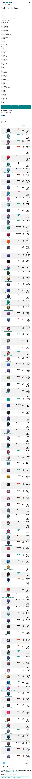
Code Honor (8, 576)
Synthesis (8, 258)
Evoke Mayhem (8, 321)
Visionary (4, 103)
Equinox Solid (8, 654)
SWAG (4, 101)
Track (4, 102)
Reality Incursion (8, 714)
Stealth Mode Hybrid (8, 249)
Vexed (8, 189)
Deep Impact (8, 315)
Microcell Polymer (6, 31)
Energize (8, 610)
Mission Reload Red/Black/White (8, 597)
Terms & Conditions (11, 777)
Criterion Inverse (8, 634)
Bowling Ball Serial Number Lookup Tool (9, 776)
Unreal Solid (8, 304)
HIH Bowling (5, 71)
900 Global (5, 49)
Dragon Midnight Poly (8, 263)
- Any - (4, 115)
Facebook (19, 777)
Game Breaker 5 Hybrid (8, 172)
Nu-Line (4, 86)
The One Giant (8, 201)
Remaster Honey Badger (8, 569)
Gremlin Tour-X (8, 212)
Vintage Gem (8, 678)
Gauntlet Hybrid (8, 539)
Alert (8, 603)
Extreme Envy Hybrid (8, 666)
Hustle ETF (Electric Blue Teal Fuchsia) (8, 690)
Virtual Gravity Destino (8, 355)
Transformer (8, 349)
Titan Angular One (8, 447)
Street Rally (8, 440)
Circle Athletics (5, 59)
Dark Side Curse (8, 361)
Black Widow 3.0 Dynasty (8, 372)
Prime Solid (8, 478)
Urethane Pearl (5, 29)
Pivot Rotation (8, 407)
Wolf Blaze (8, 159)
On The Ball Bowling (6, 87)
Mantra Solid (8, 739)
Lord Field (5, 79)
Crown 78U (8, 420)
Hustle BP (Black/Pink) (8, 331)
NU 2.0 (8, 512)
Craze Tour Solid (8, 298)
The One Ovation (8, 746)
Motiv (4, 83)
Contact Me (20, 776)
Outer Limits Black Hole (8, 386)
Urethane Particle (6, 37)
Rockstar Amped (8, 591)
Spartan (8, 367)
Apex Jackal (8, 392)
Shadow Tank (8, 642)
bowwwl (2, 4)
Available (4, 121)
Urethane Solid (5, 27)
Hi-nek (4, 70)
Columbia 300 (5, 60)
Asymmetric (5, 44)
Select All (2, 48)
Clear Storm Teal (8, 402)
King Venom (8, 582)
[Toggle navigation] (30, 2)
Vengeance (8, 342)
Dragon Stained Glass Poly (8, 310)
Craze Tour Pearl (8, 292)
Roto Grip (4, 95)
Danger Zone (8, 426)
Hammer (4, 68)
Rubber (4, 38)
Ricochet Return (8, 616)
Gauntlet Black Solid (8, 545)
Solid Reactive (5, 22)
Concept (8, 224)
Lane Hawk (5, 75)
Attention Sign (8, 460)
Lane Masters (5, 76)
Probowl (4, 91)
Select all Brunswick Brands (16, 105)
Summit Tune (8, 684)
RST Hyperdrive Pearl (8, 696)
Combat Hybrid (8, 230)
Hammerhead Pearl (8, 379)
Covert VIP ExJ (8, 132)
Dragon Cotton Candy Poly (8, 269)
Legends (4, 78)
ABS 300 (4, 51)
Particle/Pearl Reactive (7, 34)
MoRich (4, 82)
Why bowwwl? (26, 776)
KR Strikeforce (5, 72)
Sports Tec (5, 98)
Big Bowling (5, 56)
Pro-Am (4, 90)
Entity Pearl (8, 518)
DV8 (3, 62)
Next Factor (8, 414)
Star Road (8, 660)
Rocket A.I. (8, 144)
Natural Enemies (6, 84)
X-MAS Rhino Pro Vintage (8, 550)
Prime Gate (8, 557)
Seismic (4, 97)
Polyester (4, 35)
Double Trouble (8, 166)
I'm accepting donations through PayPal (12, 771)
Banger (4, 55)
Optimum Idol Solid (8, 673)
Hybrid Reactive (6, 25)
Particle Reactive (6, 33)
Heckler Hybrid (8, 525)
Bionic (8, 218)
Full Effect (8, 178)
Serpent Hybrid (8, 275)
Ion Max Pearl (8, 207)
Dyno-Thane (5, 63)
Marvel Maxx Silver (8, 733)
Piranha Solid (8, 244)
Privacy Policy (4, 777)
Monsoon (8, 138)
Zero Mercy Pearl (8, 506)
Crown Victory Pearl (8, 237)
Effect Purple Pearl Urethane (8, 701)
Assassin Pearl (8, 286)
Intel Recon (8, 623)
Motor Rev (8, 454)
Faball (4, 67)
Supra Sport (8, 195)
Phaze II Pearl (8, 533)
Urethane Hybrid (6, 30)
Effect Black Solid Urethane (8, 707)
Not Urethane (5, 26)
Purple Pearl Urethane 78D (8, 183)
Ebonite (4, 64)
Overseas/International (7, 112)
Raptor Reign (8, 648)
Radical (4, 94)
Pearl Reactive (5, 23)
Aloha (4, 52)
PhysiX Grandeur (8, 563)
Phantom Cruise (8, 465)
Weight (2, 15)
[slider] (14, 18)
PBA (3, 88)
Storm (4, 99)
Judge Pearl (8, 727)
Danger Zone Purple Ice (8, 433)
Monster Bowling (6, 80)
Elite (4, 66)
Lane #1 (4, 74)
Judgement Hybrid (8, 281)
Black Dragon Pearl (8, 721)
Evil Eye (8, 628)
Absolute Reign (8, 336)
